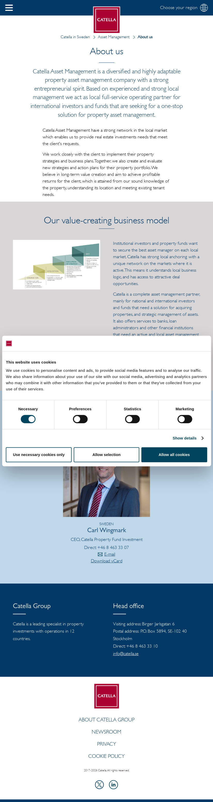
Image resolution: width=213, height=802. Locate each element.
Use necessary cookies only (39, 454)
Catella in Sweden (75, 36)
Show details (185, 438)
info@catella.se (126, 653)
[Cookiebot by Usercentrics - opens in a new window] (184, 343)
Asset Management (110, 36)
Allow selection (106, 454)
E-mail (109, 554)
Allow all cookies (174, 454)
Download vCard (106, 561)
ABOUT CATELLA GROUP (106, 720)
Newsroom (106, 732)
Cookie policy (106, 756)
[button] (9, 7)
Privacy (106, 744)
